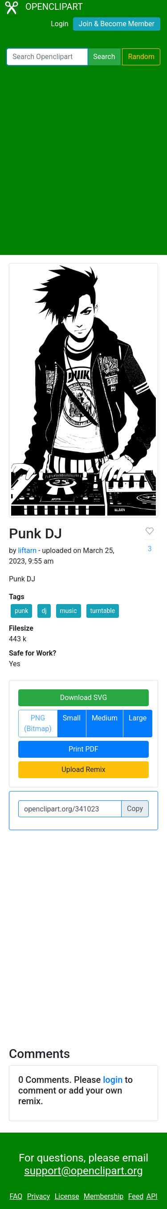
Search (104, 56)
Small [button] (72, 718)
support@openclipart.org (83, 1171)
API (152, 1196)
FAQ (15, 1196)
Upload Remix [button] (83, 769)
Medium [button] (105, 718)
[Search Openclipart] (47, 56)
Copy (135, 808)
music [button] (68, 610)
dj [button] (43, 610)
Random (141, 56)
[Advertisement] (83, 160)
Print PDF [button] (83, 749)
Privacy (38, 1196)
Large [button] (138, 718)
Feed (136, 1196)
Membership (103, 1196)
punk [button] (21, 610)
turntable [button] (102, 610)
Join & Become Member (117, 24)
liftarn (27, 550)
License (67, 1196)
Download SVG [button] (83, 697)
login (112, 1079)
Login (59, 24)
